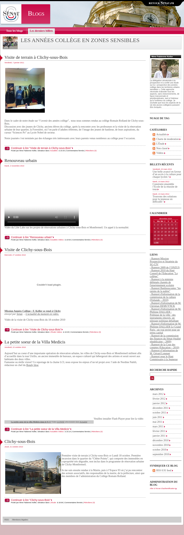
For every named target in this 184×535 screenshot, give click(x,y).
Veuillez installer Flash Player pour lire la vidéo (73, 418)
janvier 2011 (159, 435)
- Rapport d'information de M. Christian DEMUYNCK (165, 304)
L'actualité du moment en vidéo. (42, 314)
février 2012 (159, 398)
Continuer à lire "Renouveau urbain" (31, 237)
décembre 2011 (160, 408)
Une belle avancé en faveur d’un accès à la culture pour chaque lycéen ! (167, 174)
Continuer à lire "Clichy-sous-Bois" (31, 499)
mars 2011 (158, 426)
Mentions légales (20, 520)
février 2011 (159, 431)
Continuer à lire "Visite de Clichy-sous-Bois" (36, 329)
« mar (156, 242)
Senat (19, 314)
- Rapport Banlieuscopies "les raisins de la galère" (165, 290)
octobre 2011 (159, 412)
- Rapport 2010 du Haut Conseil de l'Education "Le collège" (164, 273)
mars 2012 (158, 394)
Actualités (54, 151)
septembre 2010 (161, 454)
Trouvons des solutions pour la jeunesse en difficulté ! (165, 199)
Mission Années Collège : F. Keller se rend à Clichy (32, 311)
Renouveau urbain (20, 160)
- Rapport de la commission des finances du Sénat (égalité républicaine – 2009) (165, 338)
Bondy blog (32, 365)
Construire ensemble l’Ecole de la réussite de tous (165, 187)
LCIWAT (60, 422)
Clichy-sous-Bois (19, 441)
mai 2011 (157, 421)
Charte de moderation (167, 139)
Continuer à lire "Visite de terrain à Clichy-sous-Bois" (41, 148)
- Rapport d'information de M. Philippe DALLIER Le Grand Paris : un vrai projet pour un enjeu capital (165, 328)
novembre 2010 (161, 445)
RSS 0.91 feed (163, 470)
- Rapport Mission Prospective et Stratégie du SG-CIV (164, 261)
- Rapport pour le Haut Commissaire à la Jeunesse (164, 358)
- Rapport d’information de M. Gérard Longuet (164, 352)
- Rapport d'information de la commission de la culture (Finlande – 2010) (165, 297)
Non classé (162, 148)
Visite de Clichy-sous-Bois (28, 249)
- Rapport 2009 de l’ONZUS (165, 267)
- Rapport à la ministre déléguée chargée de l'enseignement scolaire (162, 282)
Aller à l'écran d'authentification (162, 488)
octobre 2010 (159, 449)
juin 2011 (157, 417)
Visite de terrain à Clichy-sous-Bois (36, 57)
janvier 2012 (159, 403)
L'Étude (53, 332)
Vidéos (61, 240)
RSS (6, 520)
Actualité (83, 422)
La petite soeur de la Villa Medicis (34, 341)
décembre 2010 (161, 440)
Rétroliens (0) (91, 151)
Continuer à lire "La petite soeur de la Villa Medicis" (40, 429)
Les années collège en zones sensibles (80, 40)
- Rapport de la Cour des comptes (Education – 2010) (164, 346)
